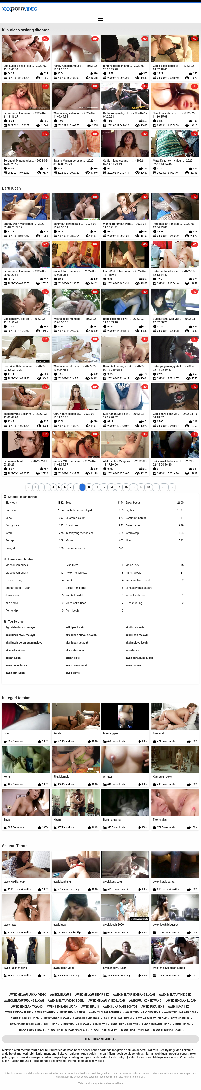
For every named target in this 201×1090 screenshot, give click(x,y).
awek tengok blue (18, 1012)
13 (111, 487)
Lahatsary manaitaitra (155, 588)
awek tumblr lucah (25, 1018)
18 (148, 487)
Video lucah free (155, 595)
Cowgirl (34, 548)
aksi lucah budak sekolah (81, 635)
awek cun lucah (15, 672)
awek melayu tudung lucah (24, 1000)
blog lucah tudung (135, 1030)
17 (141, 487)
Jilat (155, 540)
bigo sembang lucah (156, 1024)
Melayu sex (155, 565)
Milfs (34, 518)
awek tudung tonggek (105, 1012)
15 (126, 487)
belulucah (51, 1024)
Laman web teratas (20, 559)
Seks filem (95, 565)
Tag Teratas (16, 621)
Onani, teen (95, 525)
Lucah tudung (34, 580)
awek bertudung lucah (139, 657)
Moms (95, 540)
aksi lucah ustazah (77, 642)
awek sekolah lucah (181, 1000)
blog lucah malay (104, 1030)
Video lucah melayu (88, 1083)
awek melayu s (60, 994)
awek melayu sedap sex (92, 994)
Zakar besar (155, 502)
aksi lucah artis (135, 627)
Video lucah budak (34, 565)
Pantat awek (155, 572)
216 (164, 487)
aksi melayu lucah (137, 642)
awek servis (90, 1006)
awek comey (133, 665)
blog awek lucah (31, 1030)
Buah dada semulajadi (95, 510)
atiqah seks (73, 657)
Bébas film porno (95, 588)
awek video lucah (56, 1018)
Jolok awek (34, 595)
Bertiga (34, 540)
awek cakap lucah (77, 665)
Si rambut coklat (95, 518)
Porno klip (34, 610)
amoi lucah (132, 650)
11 (96, 487)
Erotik (95, 580)
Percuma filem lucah (155, 580)
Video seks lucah (95, 603)
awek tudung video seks (142, 1012)
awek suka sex (178, 1006)
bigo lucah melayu (124, 1024)
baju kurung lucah (117, 1018)
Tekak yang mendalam (95, 533)
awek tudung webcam (180, 1012)
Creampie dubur (95, 548)
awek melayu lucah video (27, 994)
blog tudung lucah (167, 1030)
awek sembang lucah (62, 1006)
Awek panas (155, 525)
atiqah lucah (13, 657)
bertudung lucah (76, 1024)
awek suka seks (152, 1006)
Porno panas (40, 1061)
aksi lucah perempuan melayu (23, 642)
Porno (72, 1061)
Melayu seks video (165, 1057)
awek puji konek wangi (145, 1000)
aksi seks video (14, 650)
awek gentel (73, 672)
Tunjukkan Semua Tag (100, 1039)
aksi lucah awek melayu (20, 635)
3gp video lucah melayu (20, 627)
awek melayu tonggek (175, 994)
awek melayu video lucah (106, 1000)
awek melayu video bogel (66, 1000)
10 (89, 487)
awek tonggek (45, 1012)
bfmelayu (100, 1024)
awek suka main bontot (120, 1006)
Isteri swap (155, 533)
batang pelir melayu (25, 1024)
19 (155, 487)
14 (118, 487)
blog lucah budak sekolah (67, 1030)
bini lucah (182, 1024)
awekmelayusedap (86, 1018)
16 (133, 487)
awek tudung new (72, 1012)
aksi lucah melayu (137, 635)
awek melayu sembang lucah (134, 994)
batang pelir (180, 1018)
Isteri (34, 533)
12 (103, 487)
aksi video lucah (75, 650)
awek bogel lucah (16, 665)
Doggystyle (34, 525)
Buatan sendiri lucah (34, 588)
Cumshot (34, 510)
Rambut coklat (95, 595)
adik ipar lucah (75, 627)
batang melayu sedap (151, 1018)
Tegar (95, 502)
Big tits (155, 510)
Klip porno (34, 603)
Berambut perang (155, 518)
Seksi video (59, 1061)
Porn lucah (95, 610)
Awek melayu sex (95, 572)
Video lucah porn (140, 1057)
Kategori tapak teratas (22, 497)
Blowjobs (34, 502)
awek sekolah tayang (27, 1006)
